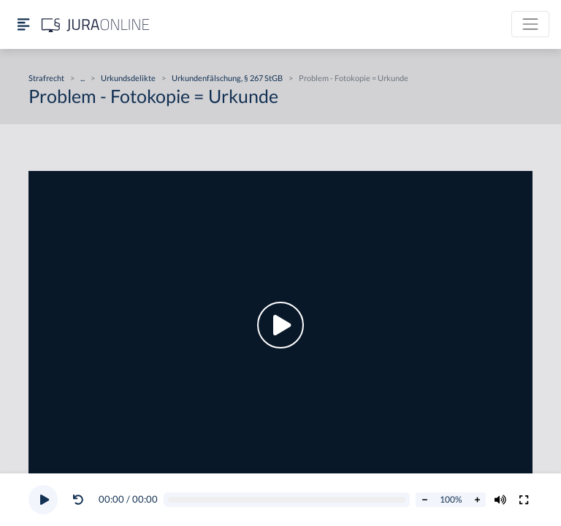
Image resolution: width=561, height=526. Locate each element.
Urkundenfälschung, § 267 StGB (227, 78)
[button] (81, 499)
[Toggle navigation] (530, 24)
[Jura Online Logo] (95, 24)
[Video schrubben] (287, 500)
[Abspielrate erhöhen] (477, 499)
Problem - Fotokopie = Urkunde (353, 78)
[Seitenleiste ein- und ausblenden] (23, 24)
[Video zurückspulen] (78, 499)
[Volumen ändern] (500, 499)
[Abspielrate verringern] (424, 499)
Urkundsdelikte (128, 78)
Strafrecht (46, 78)
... (82, 78)
